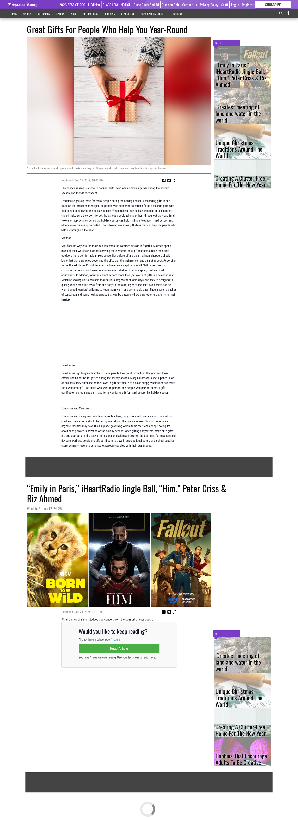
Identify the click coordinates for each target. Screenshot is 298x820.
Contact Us (189, 4)
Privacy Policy (209, 4)
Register (248, 4)
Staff (224, 4)
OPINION (60, 14)
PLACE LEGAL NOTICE (117, 4)
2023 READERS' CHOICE (153, 14)
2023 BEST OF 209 (72, 4)
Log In (235, 4)
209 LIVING (109, 14)
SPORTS (27, 14)
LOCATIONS (176, 14)
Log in (116, 639)
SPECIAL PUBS (90, 14)
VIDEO (74, 14)
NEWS (14, 14)
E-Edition (94, 4)
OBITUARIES (43, 14)
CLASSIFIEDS (128, 14)
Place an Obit (170, 4)
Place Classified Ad (146, 4)
